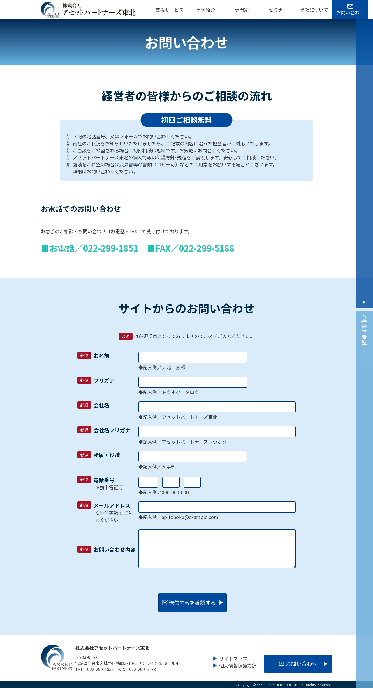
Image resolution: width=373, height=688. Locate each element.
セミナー (278, 9)
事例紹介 (205, 9)
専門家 (242, 9)
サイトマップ (233, 657)
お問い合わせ (350, 12)
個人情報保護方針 (237, 664)
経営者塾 (364, 329)
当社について (314, 9)
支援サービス (170, 9)
